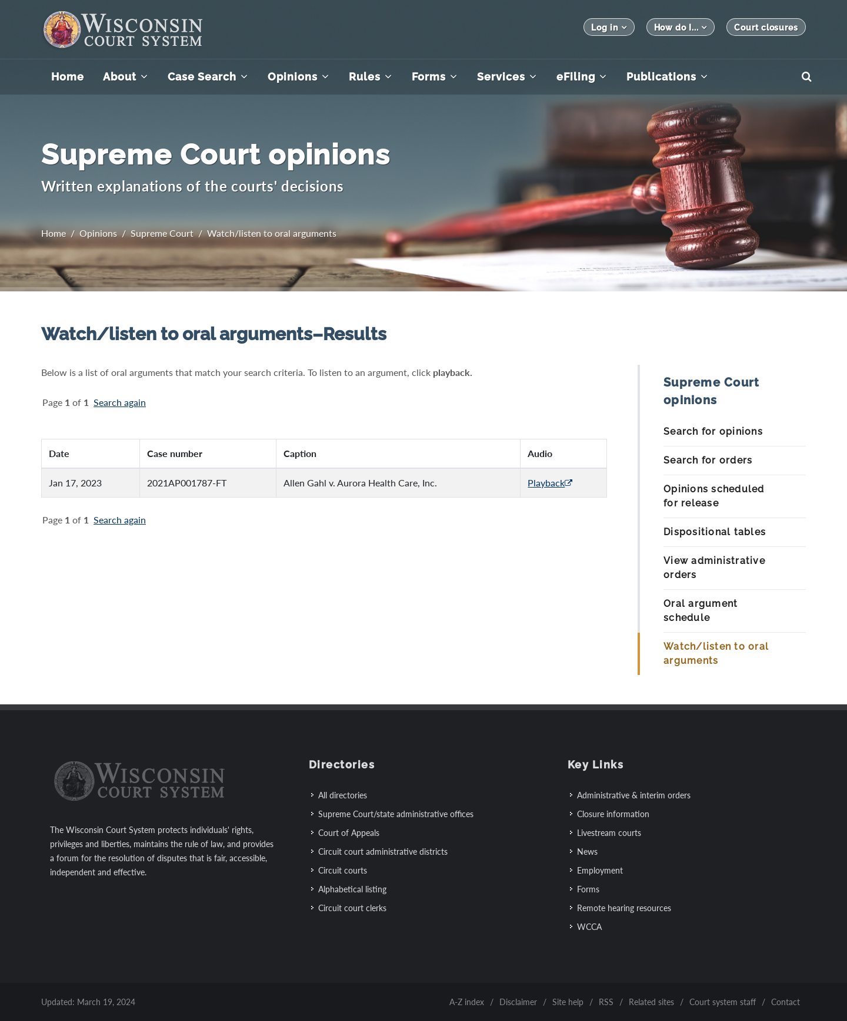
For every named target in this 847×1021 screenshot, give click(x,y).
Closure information (613, 813)
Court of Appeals (348, 832)
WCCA (589, 926)
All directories (342, 795)
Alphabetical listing (352, 889)
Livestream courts (609, 832)
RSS (606, 1001)
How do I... (681, 27)
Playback (550, 482)
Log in (608, 27)
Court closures (766, 27)
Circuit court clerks (352, 907)
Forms (588, 889)
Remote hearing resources (624, 907)
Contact (785, 1001)
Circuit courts (342, 870)
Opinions (98, 233)
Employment (600, 870)
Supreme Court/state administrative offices (395, 813)
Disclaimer (518, 1001)
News (587, 851)
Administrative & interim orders (634, 795)
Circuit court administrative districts (383, 851)
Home (53, 233)
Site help (567, 1001)
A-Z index (466, 1001)
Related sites (651, 1001)
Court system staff (722, 1001)
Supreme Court (162, 233)
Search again (120, 402)
